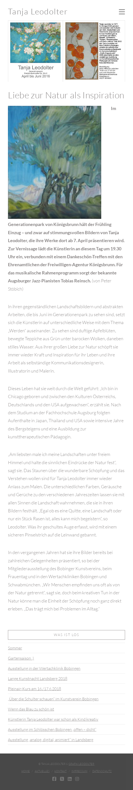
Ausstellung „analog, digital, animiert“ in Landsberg (50, 739)
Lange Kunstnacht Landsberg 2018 (37, 678)
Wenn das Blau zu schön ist (31, 709)
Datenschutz (102, 771)
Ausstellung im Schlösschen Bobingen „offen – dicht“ (52, 729)
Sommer (15, 647)
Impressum (79, 771)
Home (25, 771)
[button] (122, 11)
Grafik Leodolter (81, 764)
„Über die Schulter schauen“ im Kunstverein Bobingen (53, 698)
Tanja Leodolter (38, 11)
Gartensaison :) (21, 658)
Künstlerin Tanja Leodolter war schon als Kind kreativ (53, 719)
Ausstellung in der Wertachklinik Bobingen (44, 668)
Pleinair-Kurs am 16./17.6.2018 (34, 688)
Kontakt (60, 771)
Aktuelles (42, 771)
